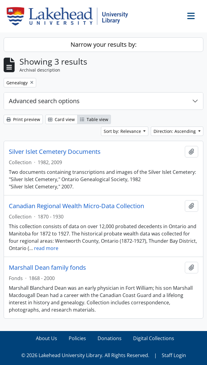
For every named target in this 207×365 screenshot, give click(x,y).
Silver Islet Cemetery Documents (55, 151)
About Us (46, 338)
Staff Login (174, 355)
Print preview (23, 119)
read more (46, 248)
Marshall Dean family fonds (47, 267)
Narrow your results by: (103, 44)
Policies (77, 338)
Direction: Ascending (175, 131)
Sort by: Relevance (123, 131)
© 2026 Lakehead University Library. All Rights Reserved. (85, 355)
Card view (61, 119)
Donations (110, 338)
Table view (94, 119)
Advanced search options (44, 101)
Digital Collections (153, 338)
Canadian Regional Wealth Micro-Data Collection (76, 206)
